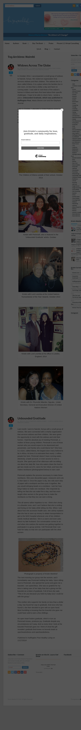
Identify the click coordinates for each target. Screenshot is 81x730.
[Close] (62, 110)
